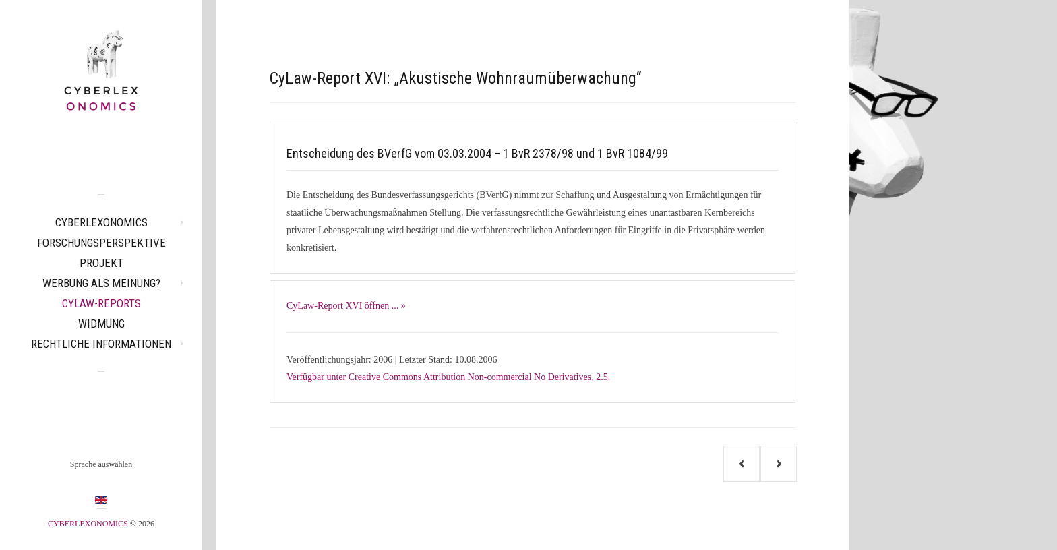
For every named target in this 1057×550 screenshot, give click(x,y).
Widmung (101, 323)
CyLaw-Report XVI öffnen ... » (346, 306)
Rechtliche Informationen (101, 343)
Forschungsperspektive (101, 242)
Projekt (101, 263)
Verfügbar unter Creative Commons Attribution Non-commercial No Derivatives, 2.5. (448, 377)
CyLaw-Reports (101, 303)
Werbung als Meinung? (101, 283)
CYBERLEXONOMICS (101, 222)
